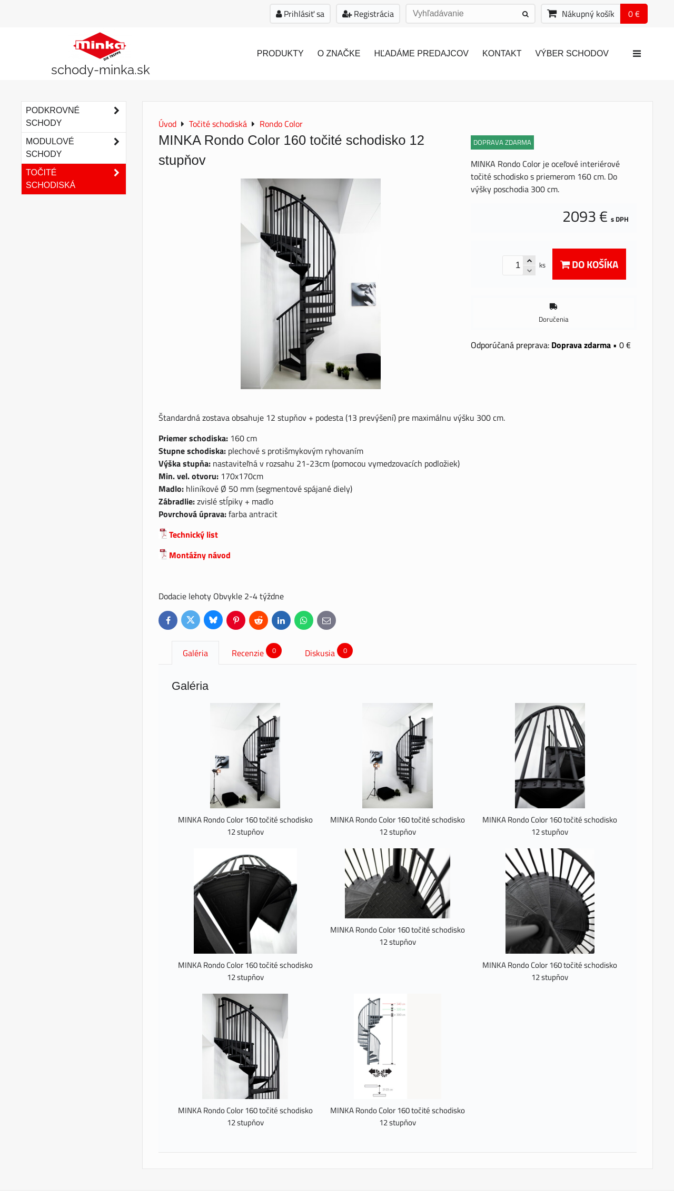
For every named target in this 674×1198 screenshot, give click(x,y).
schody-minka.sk (100, 69)
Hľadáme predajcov (421, 53)
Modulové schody (76, 148)
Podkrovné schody (76, 117)
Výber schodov (572, 53)
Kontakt (501, 53)
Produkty (280, 53)
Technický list (193, 534)
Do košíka (589, 264)
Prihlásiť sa (300, 13)
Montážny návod (200, 555)
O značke (339, 53)
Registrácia (368, 13)
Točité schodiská (76, 179)
